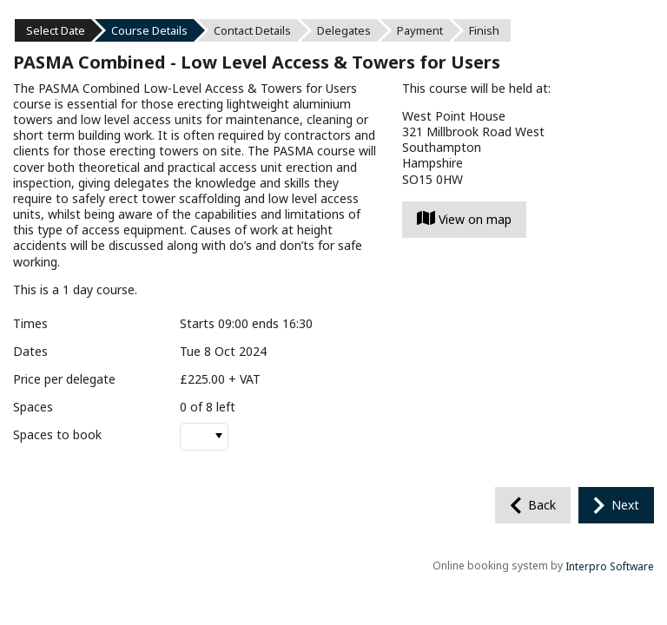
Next (625, 505)
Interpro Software (609, 566)
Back (542, 505)
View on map (464, 218)
